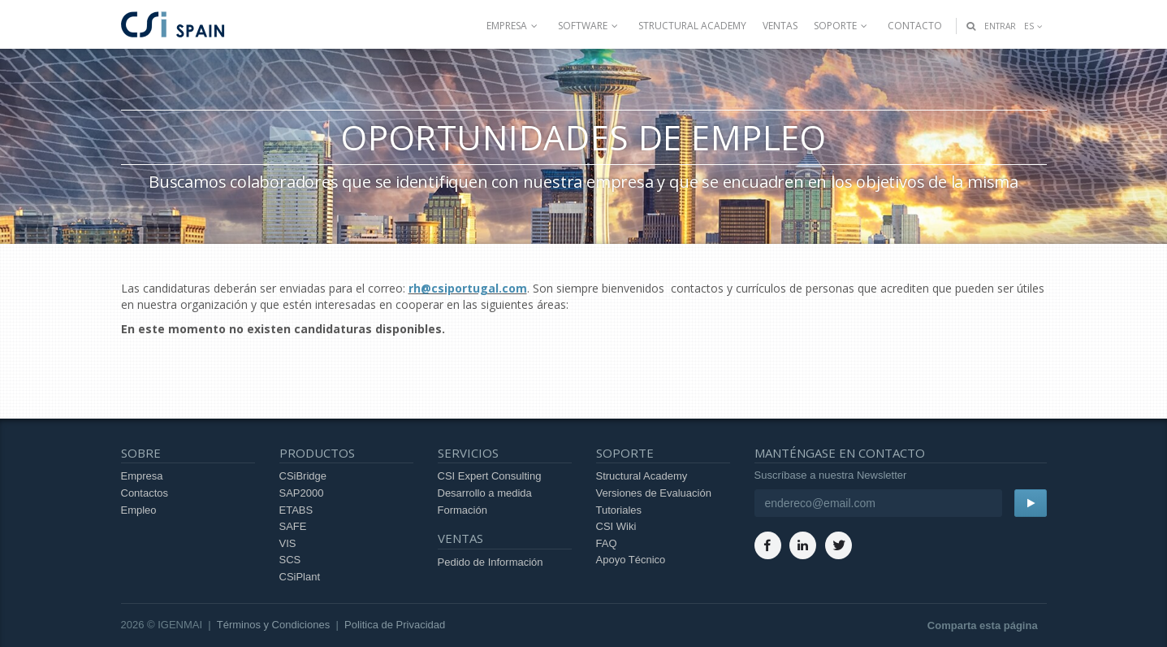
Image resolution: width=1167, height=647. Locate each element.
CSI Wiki (616, 526)
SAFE (293, 526)
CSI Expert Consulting (490, 476)
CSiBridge (303, 476)
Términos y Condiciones (273, 625)
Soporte (842, 26)
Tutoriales (619, 510)
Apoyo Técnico (631, 560)
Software (590, 26)
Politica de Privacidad (394, 625)
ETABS (296, 510)
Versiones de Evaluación (653, 493)
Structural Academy (692, 26)
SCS (290, 560)
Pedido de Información (490, 562)
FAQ (606, 543)
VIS (287, 543)
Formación (462, 510)
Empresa (514, 26)
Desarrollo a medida (485, 493)
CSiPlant (300, 577)
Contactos (145, 493)
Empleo (139, 510)
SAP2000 (301, 493)
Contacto (915, 26)
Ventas (780, 26)
